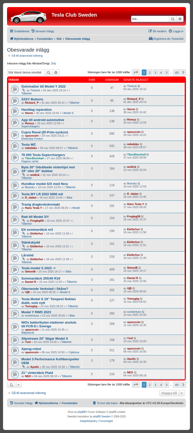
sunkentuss (32, 315)
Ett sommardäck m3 (37, 229)
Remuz (29, 123)
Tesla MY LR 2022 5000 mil (42, 194)
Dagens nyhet (29, 161)
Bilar (69, 197)
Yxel (28, 341)
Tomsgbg (31, 306)
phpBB (81, 412)
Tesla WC (28, 144)
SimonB (30, 271)
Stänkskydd (30, 242)
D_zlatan (30, 197)
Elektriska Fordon (32, 138)
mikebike (31, 147)
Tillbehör (26, 93)
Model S (69, 112)
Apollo (34, 366)
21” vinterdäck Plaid (37, 373)
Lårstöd (27, 255)
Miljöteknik (27, 332)
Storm (29, 112)
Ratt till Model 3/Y (35, 217)
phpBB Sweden (102, 416)
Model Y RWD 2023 (36, 312)
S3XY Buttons (32, 99)
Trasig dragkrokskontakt (40, 204)
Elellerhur (36, 233)
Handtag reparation (36, 109)
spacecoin (32, 135)
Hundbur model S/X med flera (44, 184)
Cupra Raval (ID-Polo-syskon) (44, 132)
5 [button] (167, 72)
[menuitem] (42, 31)
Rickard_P (32, 102)
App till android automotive (42, 120)
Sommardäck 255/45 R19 (40, 278)
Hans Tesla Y (33, 207)
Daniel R (30, 281)
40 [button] (177, 72)
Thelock (35, 90)
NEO (28, 376)
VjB (27, 292)
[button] (135, 72)
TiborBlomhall (34, 158)
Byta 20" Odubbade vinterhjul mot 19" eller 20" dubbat (48, 169)
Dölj (53, 63)
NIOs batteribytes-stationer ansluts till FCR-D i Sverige (48, 324)
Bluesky (30, 187)
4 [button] (161, 72)
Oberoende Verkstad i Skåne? (44, 289)
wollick (35, 174)
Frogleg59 (37, 220)
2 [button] (150, 72)
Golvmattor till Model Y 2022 (43, 86)
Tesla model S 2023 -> (38, 268)
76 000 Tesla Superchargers (43, 155)
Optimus (74, 352)
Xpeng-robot (31, 349)
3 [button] (155, 72)
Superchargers (30, 126)
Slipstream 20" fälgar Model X (44, 338)
